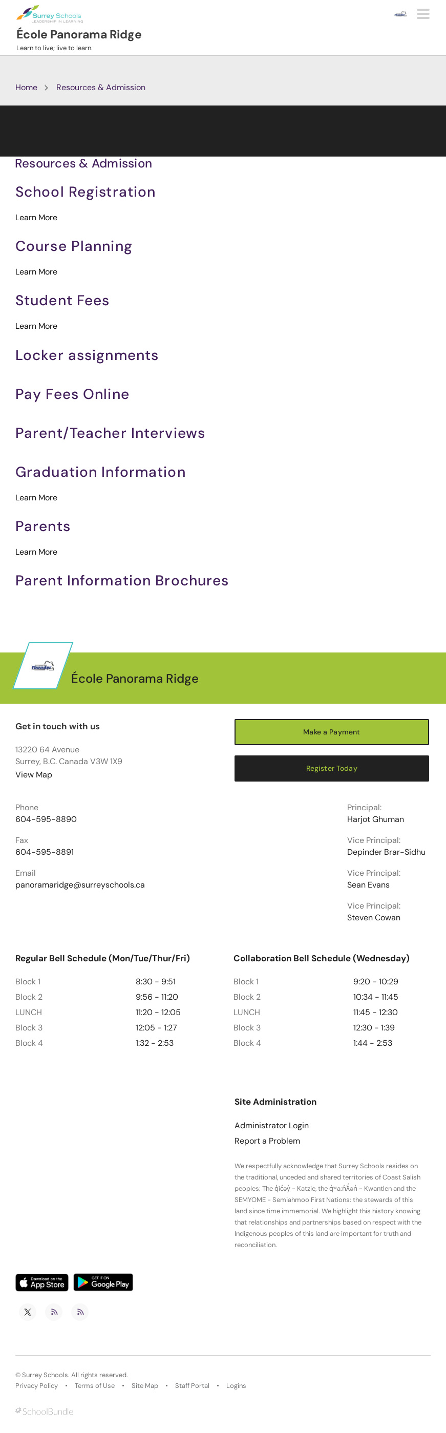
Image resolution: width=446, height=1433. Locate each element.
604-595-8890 (46, 819)
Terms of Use (95, 1386)
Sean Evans (368, 885)
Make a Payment (331, 731)
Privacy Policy (36, 1386)
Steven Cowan (373, 918)
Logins (236, 1386)
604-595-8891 (44, 852)
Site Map (145, 1386)
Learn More (36, 217)
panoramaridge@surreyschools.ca (80, 885)
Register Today (331, 768)
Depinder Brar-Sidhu (386, 852)
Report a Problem (267, 1141)
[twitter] (27, 1312)
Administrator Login (272, 1126)
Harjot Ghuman (375, 819)
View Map (33, 774)
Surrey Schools (45, 1375)
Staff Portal (192, 1386)
